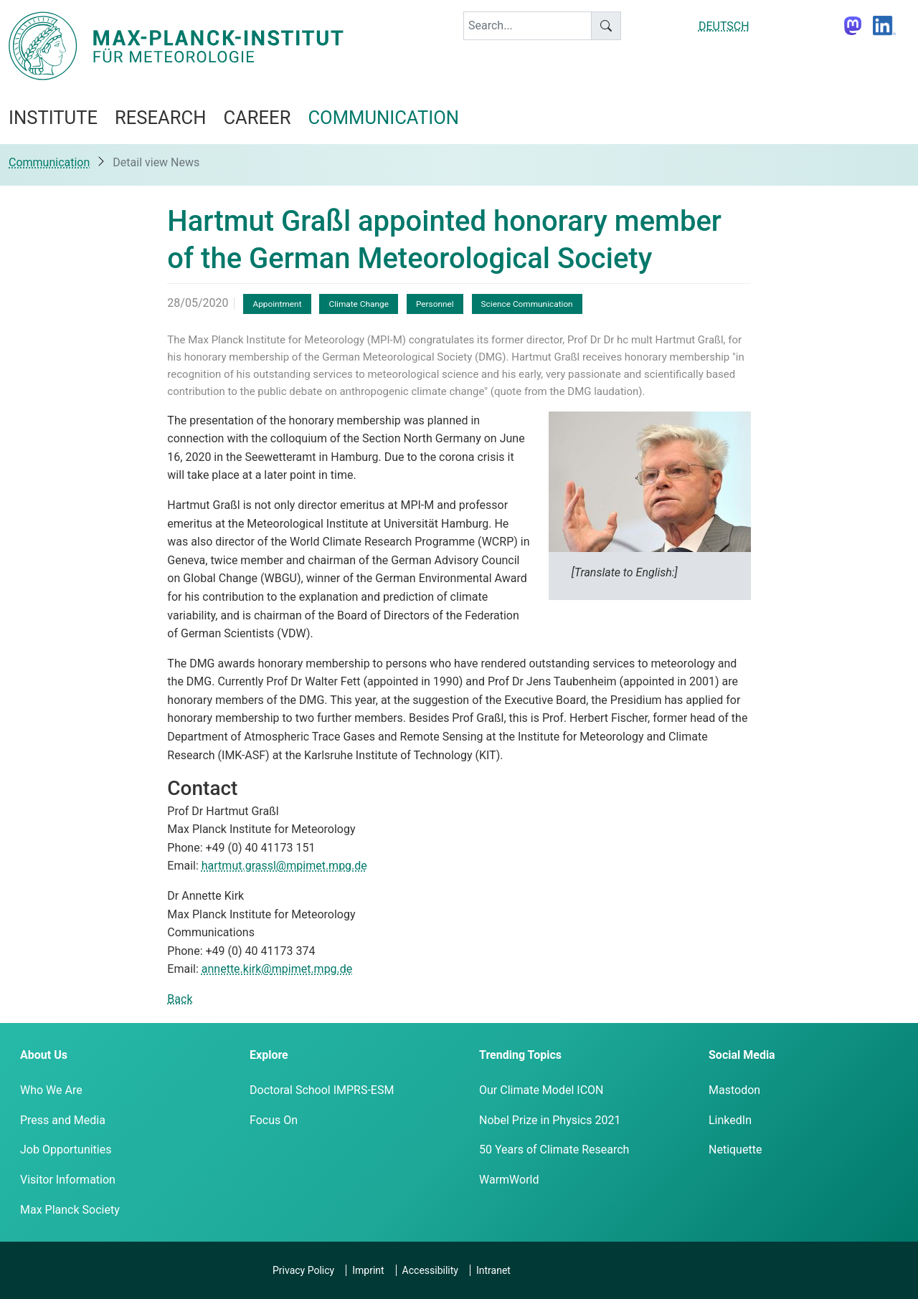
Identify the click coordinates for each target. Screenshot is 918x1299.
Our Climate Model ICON (541, 1090)
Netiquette (735, 1149)
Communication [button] (383, 117)
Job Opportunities (65, 1149)
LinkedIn (730, 1120)
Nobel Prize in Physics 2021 (549, 1120)
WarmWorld (509, 1179)
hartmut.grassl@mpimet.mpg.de (284, 865)
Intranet (493, 1270)
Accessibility (430, 1270)
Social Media (742, 1055)
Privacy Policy (303, 1270)
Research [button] (160, 117)
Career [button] (256, 117)
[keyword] (527, 25)
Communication (49, 162)
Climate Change (358, 304)
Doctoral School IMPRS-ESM (322, 1090)
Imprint (368, 1270)
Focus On (274, 1120)
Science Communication (527, 304)
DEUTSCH (724, 26)
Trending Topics (520, 1055)
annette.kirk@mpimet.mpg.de (277, 969)
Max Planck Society (70, 1210)
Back (179, 999)
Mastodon (734, 1090)
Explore (269, 1055)
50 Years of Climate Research (554, 1149)
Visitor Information (67, 1179)
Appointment (276, 304)
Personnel (435, 304)
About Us (43, 1055)
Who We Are (51, 1090)
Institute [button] (53, 117)
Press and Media (62, 1120)
